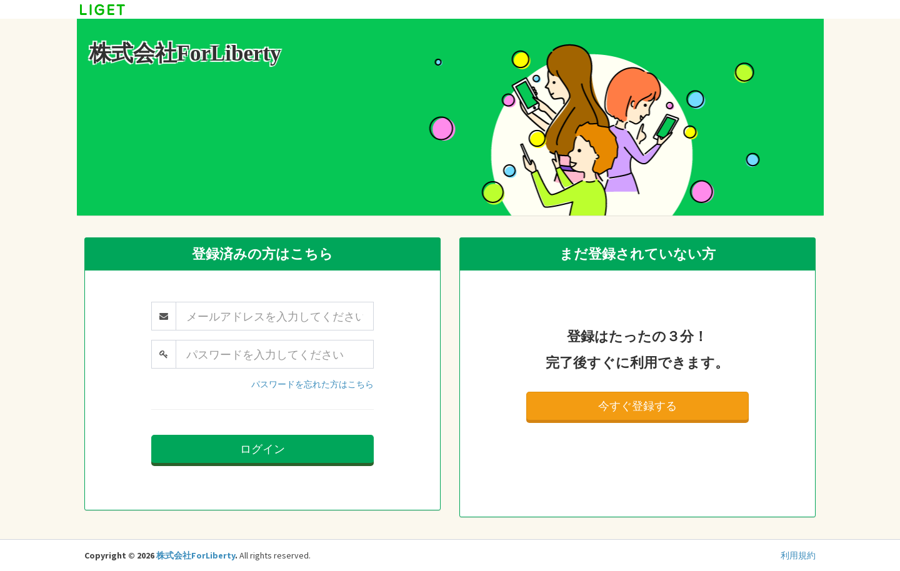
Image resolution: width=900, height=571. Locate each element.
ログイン (262, 449)
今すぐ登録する (637, 406)
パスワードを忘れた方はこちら (312, 384)
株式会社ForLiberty (195, 555)
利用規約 (798, 555)
